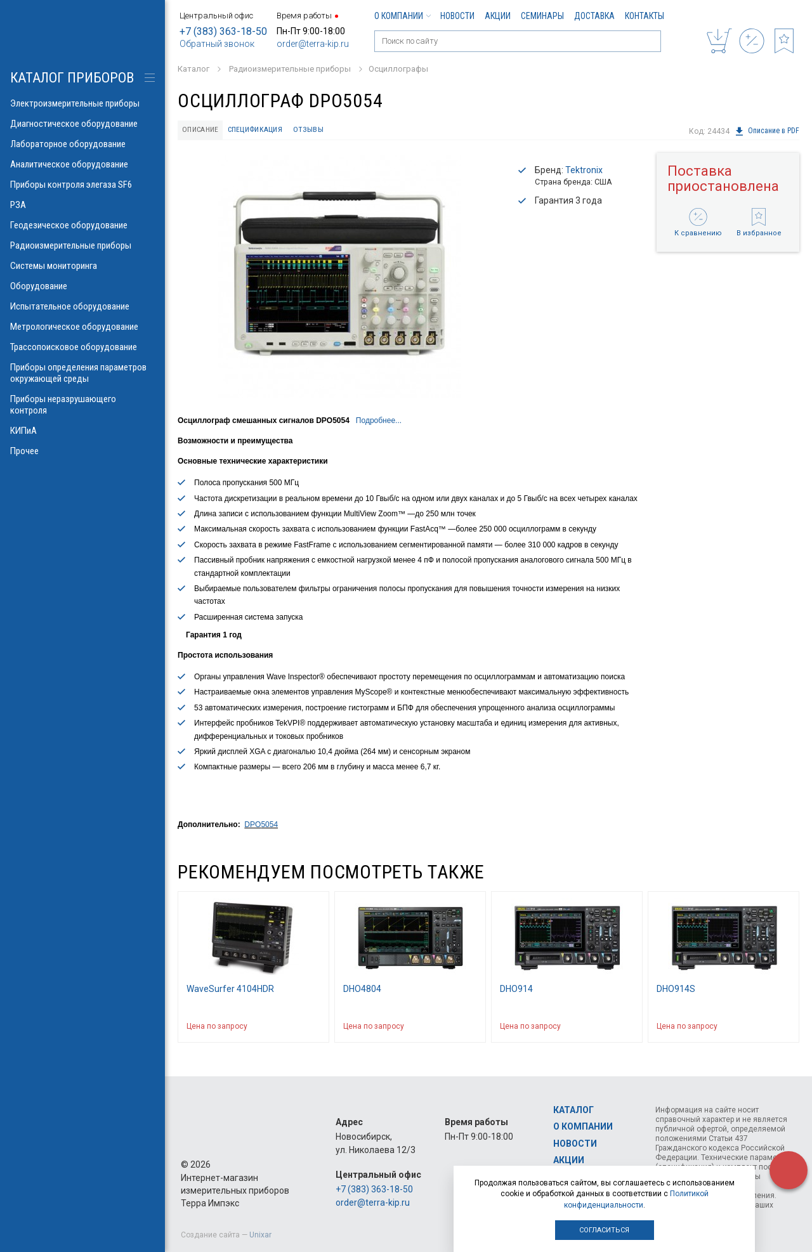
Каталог (573, 1110)
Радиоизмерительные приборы (82, 245)
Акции (498, 16)
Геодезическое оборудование (82, 225)
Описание (203, 130)
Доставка (594, 16)
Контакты (644, 16)
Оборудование (82, 286)
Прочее (82, 451)
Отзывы (318, 130)
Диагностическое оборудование (82, 123)
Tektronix (584, 171)
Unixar (260, 1234)
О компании (402, 16)
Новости (457, 16)
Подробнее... (379, 421)
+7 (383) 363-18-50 (223, 31)
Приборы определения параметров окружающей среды (82, 373)
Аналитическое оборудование (82, 164)
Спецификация (261, 130)
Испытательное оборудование (82, 306)
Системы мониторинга (82, 265)
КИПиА (82, 430)
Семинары (542, 16)
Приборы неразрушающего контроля (82, 404)
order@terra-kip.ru (313, 44)
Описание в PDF (766, 131)
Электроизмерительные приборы (82, 103)
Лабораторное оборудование (82, 144)
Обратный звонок (217, 44)
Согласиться (604, 1230)
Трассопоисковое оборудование (82, 347)
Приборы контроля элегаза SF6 (82, 184)
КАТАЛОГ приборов (72, 78)
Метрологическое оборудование (82, 326)
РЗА (82, 205)
